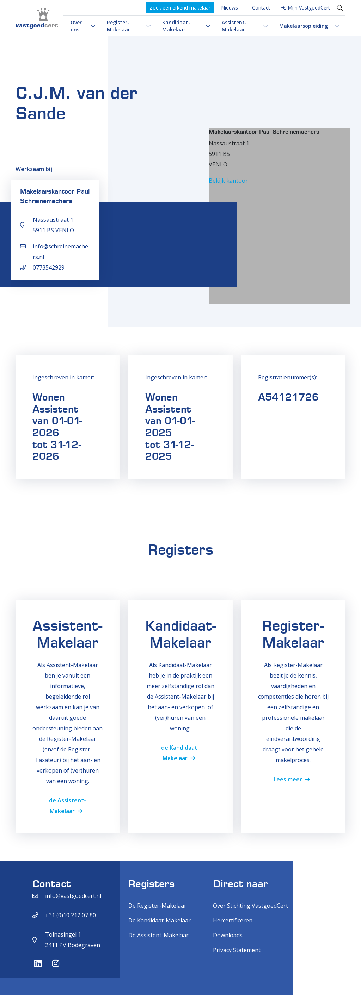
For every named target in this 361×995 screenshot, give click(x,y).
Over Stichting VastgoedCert (250, 905)
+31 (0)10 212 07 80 (70, 915)
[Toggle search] (339, 7)
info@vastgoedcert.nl (73, 896)
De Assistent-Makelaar (158, 935)
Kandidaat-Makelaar (176, 26)
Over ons (76, 26)
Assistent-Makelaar (234, 26)
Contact (261, 7)
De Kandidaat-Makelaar (159, 920)
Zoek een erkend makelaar (179, 7)
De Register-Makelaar (157, 905)
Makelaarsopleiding (303, 26)
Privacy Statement (237, 950)
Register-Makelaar (118, 26)
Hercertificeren (232, 920)
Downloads (228, 935)
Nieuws (229, 7)
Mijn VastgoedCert (309, 7)
